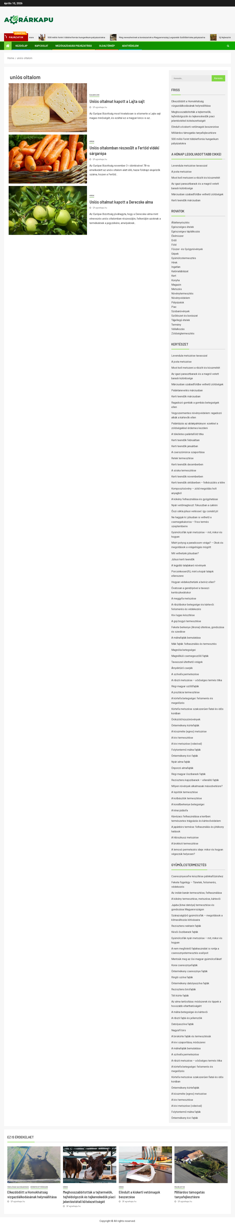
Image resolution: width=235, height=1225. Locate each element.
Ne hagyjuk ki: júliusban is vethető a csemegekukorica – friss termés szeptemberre (191, 522)
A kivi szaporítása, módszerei (188, 1042)
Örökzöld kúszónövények (185, 719)
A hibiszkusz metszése (185, 837)
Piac (173, 306)
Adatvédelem (130, 46)
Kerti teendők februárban (185, 440)
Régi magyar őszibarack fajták (188, 774)
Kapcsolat (41, 46)
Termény (176, 324)
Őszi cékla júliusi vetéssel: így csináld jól (194, 511)
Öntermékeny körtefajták (185, 725)
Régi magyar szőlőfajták (185, 686)
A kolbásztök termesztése (186, 798)
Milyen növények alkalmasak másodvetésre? (197, 786)
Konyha (175, 280)
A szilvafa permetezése (185, 674)
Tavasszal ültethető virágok (187, 662)
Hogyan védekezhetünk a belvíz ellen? (193, 582)
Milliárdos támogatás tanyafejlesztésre (193, 132)
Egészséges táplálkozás (185, 231)
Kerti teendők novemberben (187, 476)
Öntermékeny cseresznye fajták (189, 971)
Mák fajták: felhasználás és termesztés (194, 643)
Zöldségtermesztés (182, 333)
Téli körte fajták (180, 995)
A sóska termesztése (183, 470)
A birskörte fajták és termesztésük (191, 1036)
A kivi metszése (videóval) (186, 743)
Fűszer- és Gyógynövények (187, 249)
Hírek (91, 141)
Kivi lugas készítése (183, 615)
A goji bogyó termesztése (186, 621)
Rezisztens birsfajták (183, 989)
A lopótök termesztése (184, 792)
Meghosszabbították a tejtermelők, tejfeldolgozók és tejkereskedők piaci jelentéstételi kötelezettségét (193, 116)
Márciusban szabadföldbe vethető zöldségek (197, 194)
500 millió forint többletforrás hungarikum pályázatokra (77, 37)
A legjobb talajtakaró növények (188, 565)
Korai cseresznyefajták (184, 965)
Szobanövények (180, 311)
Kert (173, 275)
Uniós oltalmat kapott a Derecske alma (121, 201)
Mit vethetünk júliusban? (185, 553)
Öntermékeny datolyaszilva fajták (190, 983)
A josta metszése (181, 171)
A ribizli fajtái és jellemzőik (186, 1018)
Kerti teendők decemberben (187, 464)
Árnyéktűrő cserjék (182, 668)
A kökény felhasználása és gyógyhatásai (194, 499)
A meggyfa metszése (183, 598)
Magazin (176, 284)
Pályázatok (177, 302)
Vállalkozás (178, 329)
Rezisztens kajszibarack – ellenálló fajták (195, 780)
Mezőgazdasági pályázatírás (73, 46)
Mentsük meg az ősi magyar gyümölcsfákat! (196, 959)
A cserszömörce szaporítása (187, 452)
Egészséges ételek (182, 227)
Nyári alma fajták (180, 761)
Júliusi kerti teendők (183, 559)
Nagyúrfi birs (178, 1030)
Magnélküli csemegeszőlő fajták (190, 656)
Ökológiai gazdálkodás (18, 1187)
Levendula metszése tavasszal (189, 165)
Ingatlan (175, 266)
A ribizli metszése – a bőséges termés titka (196, 680)
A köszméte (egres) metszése (189, 731)
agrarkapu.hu (101, 107)
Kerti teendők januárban (184, 446)
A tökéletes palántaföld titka (187, 434)
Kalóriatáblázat (179, 271)
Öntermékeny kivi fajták (184, 755)
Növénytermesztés (182, 293)
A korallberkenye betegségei (187, 804)
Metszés (176, 289)
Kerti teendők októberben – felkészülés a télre (198, 482)
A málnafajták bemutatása (186, 637)
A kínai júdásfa (179, 810)
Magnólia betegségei (183, 649)
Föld (173, 244)
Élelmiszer (94, 95)
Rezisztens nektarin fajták (186, 925)
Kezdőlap (22, 46)
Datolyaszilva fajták (182, 1024)
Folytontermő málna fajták (186, 749)
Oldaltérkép (107, 46)
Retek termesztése (182, 458)
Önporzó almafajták (182, 768)
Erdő (174, 240)
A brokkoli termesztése (184, 843)
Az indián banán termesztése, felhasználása (196, 892)
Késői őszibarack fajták (184, 932)
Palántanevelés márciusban (187, 390)
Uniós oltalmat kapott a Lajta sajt (117, 101)
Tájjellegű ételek (180, 320)
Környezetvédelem (39, 1187)
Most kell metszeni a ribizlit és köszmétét (195, 177)
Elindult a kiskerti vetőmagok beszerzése (195, 126)
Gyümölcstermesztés (183, 258)
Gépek (175, 253)
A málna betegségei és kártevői (189, 1012)
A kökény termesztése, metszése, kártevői (195, 898)
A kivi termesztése (182, 737)
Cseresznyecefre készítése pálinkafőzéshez (197, 876)
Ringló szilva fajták (182, 977)
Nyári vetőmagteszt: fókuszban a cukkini (194, 505)
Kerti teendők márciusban (185, 200)
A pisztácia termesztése (185, 692)
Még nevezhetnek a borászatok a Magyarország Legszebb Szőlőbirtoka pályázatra (163, 37)
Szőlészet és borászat (184, 315)
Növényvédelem (180, 297)
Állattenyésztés (180, 222)
